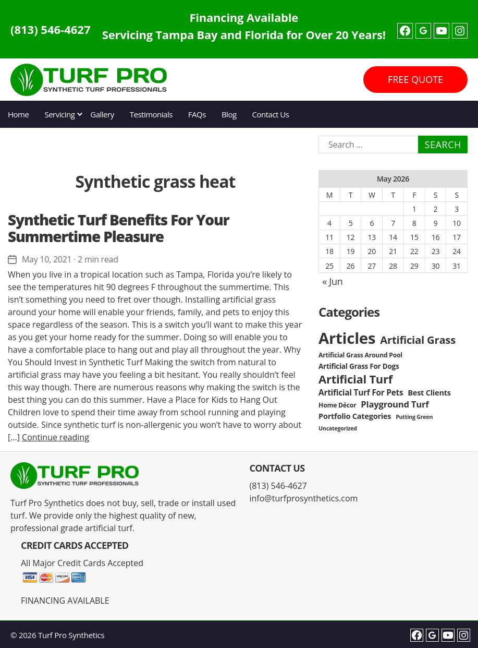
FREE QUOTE (415, 79)
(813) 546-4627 (50, 29)
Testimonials (151, 114)
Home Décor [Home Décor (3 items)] (337, 405)
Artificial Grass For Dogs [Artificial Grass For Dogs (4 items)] (358, 366)
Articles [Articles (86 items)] (346, 338)
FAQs (197, 114)
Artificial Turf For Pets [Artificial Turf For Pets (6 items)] (360, 392)
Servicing (59, 114)
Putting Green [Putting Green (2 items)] (414, 417)
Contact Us (270, 114)
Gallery (102, 114)
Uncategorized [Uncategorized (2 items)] (337, 428)
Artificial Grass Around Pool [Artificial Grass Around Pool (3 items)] (360, 355)
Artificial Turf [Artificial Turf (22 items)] (355, 379)
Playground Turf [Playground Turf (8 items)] (394, 404)
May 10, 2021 (46, 259)
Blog (229, 114)
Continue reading (55, 437)
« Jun (332, 281)
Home (18, 114)
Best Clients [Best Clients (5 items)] (429, 393)
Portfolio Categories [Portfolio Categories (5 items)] (354, 416)
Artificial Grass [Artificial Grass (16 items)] (418, 339)
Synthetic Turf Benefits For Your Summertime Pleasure (118, 228)
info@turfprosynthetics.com (304, 498)
